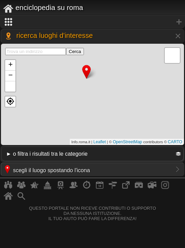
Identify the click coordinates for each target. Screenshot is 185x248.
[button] (10, 101)
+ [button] (10, 65)
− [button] (10, 76)
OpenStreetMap (127, 142)
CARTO (175, 142)
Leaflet (100, 142)
